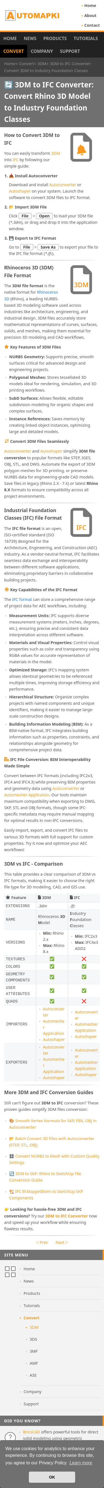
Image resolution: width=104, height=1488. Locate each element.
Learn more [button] (81, 1462)
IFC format (22, 599)
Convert (13, 51)
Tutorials (86, 38)
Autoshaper (20, 191)
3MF (34, 1351)
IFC (15, 159)
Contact (92, 25)
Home (90, 5)
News (30, 38)
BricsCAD (31, 1432)
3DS (33, 1339)
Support (70, 51)
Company (42, 51)
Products (55, 38)
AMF (34, 1363)
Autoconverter (62, 184)
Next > (61, 1242)
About (90, 15)
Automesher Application (26, 794)
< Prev (42, 1242)
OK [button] (52, 1477)
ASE (33, 1375)
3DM (55, 153)
